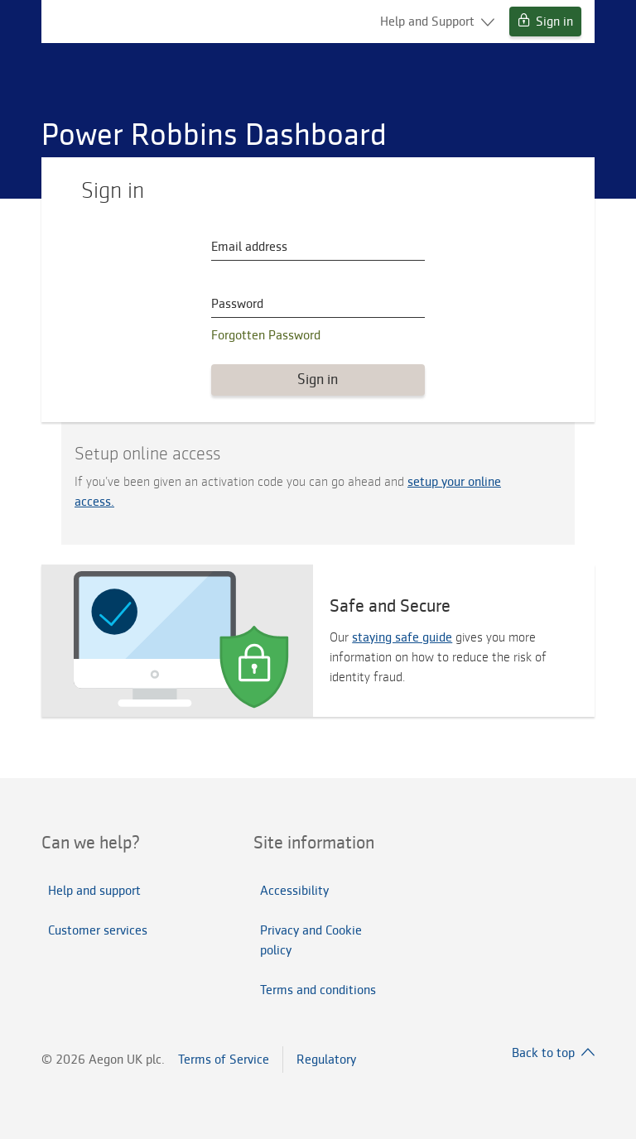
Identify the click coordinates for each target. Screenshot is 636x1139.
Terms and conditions (318, 990)
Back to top (553, 1052)
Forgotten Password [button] (265, 335)
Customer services (97, 930)
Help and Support (437, 21)
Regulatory (326, 1059)
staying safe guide (402, 637)
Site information (313, 843)
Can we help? (90, 843)
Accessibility (294, 890)
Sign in (545, 21)
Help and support (94, 890)
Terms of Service (223, 1059)
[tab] (106, 842)
